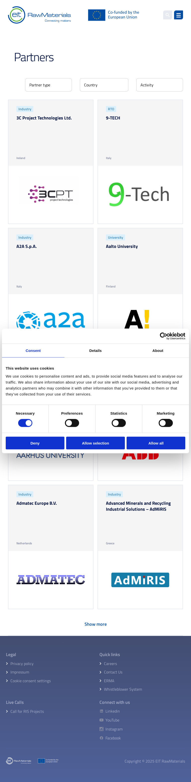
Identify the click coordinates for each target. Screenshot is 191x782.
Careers (110, 663)
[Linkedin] (111, 711)
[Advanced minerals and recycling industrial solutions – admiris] (140, 547)
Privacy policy (22, 663)
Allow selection (95, 443)
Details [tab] (95, 350)
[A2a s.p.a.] (50, 290)
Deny (35, 443)
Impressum (19, 672)
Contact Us (113, 672)
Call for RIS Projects (27, 711)
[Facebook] (111, 738)
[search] (167, 14)
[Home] (73, 15)
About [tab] (157, 350)
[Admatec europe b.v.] (50, 547)
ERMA (109, 680)
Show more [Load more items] (96, 624)
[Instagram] (111, 729)
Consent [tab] (33, 350)
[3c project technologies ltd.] (50, 161)
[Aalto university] (140, 290)
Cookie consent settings (30, 680)
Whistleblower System (123, 689)
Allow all (156, 443)
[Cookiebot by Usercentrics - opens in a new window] (163, 336)
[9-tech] (140, 161)
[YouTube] (111, 720)
